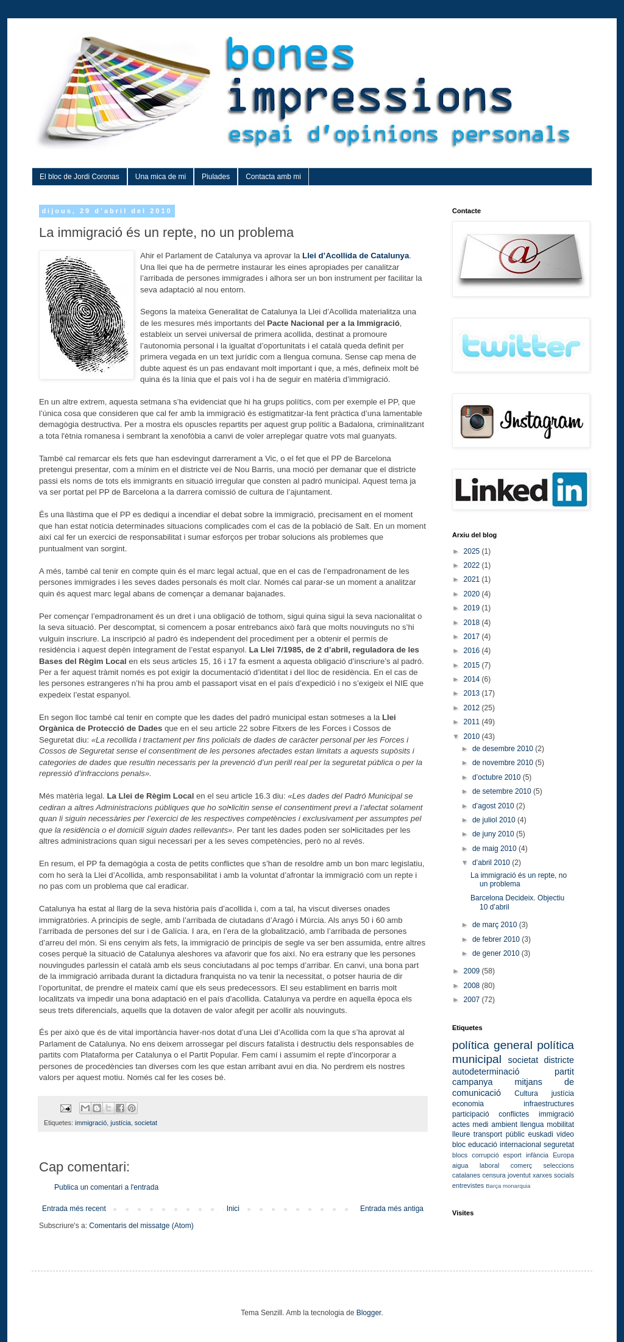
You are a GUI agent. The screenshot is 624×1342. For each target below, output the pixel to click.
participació (470, 1114)
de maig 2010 (495, 848)
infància (537, 1155)
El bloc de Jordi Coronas (79, 176)
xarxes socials (553, 1175)
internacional (520, 1144)
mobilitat (560, 1124)
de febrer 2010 (497, 939)
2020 (473, 594)
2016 (473, 650)
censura (493, 1175)
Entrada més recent (74, 1208)
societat (146, 1122)
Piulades (216, 176)
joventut (519, 1175)
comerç (521, 1165)
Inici (233, 1208)
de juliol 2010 (494, 820)
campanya (472, 1082)
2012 (473, 708)
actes (461, 1124)
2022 (473, 565)
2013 (473, 693)
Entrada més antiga (392, 1208)
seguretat (559, 1144)
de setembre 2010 (502, 791)
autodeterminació (485, 1071)
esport (512, 1155)
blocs (459, 1155)
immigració (91, 1122)
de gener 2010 (497, 953)
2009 (473, 971)
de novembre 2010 (503, 762)
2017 (473, 636)
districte (559, 1060)
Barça (493, 1185)
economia (468, 1104)
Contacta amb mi (273, 176)
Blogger (368, 1312)
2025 (473, 551)
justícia (120, 1122)
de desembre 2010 (503, 748)
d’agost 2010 (494, 806)
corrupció (485, 1155)
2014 (473, 679)
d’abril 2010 (492, 862)
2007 (473, 999)
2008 (473, 985)
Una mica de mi (160, 176)
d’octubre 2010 (497, 777)
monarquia (516, 1185)
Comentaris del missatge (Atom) (141, 1225)
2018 (473, 622)
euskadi (540, 1134)
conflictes (513, 1114)
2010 (473, 736)
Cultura (526, 1093)
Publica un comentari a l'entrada (106, 1187)
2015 (473, 665)
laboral (489, 1165)
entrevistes (468, 1185)
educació (482, 1144)
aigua (460, 1165)
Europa (563, 1155)
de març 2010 (495, 924)
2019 (473, 608)
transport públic (499, 1134)
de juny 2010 (494, 834)
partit (564, 1071)
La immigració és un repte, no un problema (518, 879)
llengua (532, 1124)
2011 (473, 722)
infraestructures (548, 1104)
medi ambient (494, 1124)
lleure (461, 1134)
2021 (473, 579)
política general (492, 1045)
